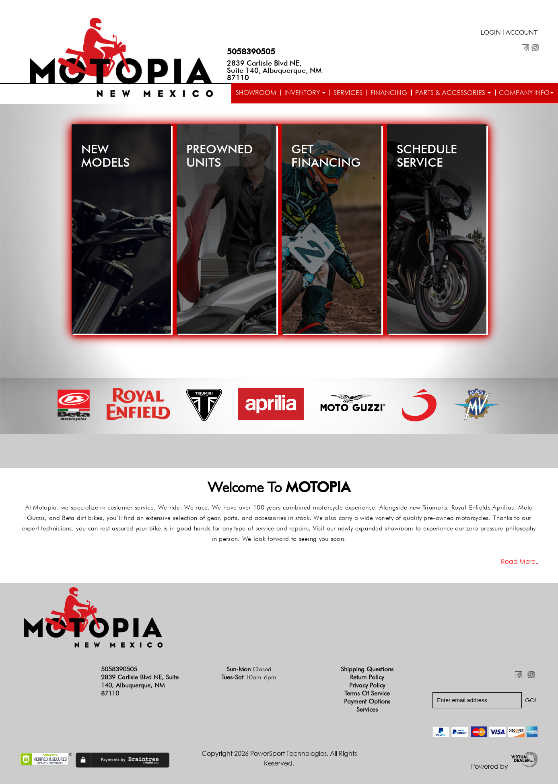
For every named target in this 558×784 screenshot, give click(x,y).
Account (522, 33)
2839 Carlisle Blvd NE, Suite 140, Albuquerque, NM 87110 (274, 70)
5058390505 (251, 51)
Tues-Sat (248, 677)
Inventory (304, 93)
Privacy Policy (367, 685)
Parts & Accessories (453, 93)
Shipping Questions (367, 669)
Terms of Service (367, 693)
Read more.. (520, 561)
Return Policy (367, 677)
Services (348, 93)
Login (491, 33)
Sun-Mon (249, 669)
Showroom (256, 93)
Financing (389, 93)
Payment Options (367, 701)
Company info (526, 93)
